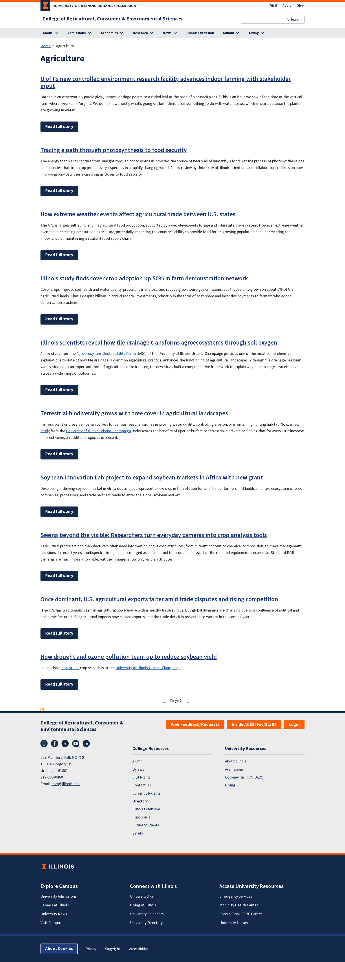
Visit (273, 5)
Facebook (54, 743)
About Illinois (235, 761)
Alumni (137, 761)
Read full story (59, 127)
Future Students (145, 825)
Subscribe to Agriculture (42, 709)
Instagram (44, 743)
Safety (137, 833)
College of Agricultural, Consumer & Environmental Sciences (112, 19)
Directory (140, 801)
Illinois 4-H (141, 817)
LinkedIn (86, 743)
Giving (230, 785)
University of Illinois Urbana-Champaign (98, 431)
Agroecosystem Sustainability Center (107, 353)
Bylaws (138, 769)
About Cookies (59, 949)
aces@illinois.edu (65, 784)
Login (294, 724)
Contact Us (141, 785)
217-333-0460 (51, 777)
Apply (287, 5)
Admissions (234, 769)
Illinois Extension (200, 33)
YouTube (76, 743)
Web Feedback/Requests (195, 724)
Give (300, 5)
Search (295, 19)
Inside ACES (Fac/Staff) (253, 724)
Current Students (146, 793)
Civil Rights (141, 777)
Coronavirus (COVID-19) (244, 777)
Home (45, 46)
